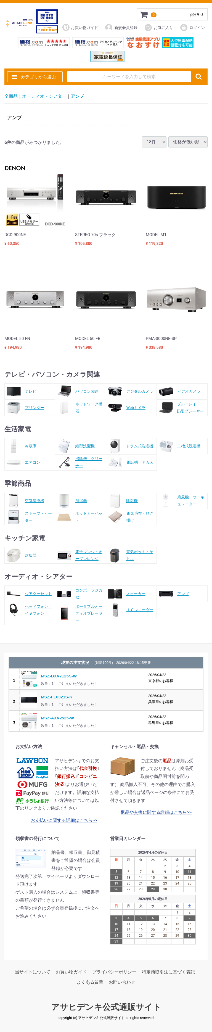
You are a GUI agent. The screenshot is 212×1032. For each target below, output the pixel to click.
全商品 (11, 96)
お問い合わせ (122, 982)
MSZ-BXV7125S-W (59, 676)
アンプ (77, 96)
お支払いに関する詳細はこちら (61, 820)
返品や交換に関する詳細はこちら (154, 812)
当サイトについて (32, 972)
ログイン (192, 27)
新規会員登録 (121, 27)
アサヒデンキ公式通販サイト (106, 1007)
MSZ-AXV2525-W (57, 718)
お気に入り (158, 27)
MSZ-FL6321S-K (56, 697)
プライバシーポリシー (114, 972)
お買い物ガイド (80, 27)
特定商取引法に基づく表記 (168, 972)
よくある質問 (90, 982)
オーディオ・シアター (44, 96)
